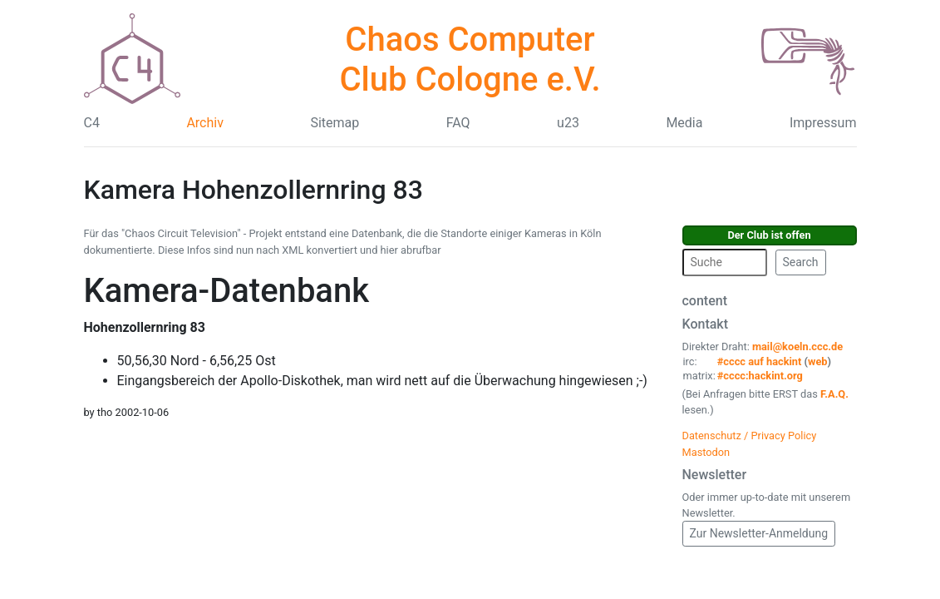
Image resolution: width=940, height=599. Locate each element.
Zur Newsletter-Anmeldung (759, 533)
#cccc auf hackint (759, 361)
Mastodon (706, 452)
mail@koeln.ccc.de (797, 346)
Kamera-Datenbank (227, 290)
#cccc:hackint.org (760, 375)
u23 (568, 123)
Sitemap (334, 123)
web (818, 361)
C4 (92, 123)
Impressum (823, 123)
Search (801, 262)
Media (684, 123)
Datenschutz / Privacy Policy (749, 435)
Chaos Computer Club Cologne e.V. (469, 59)
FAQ (458, 123)
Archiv (205, 123)
